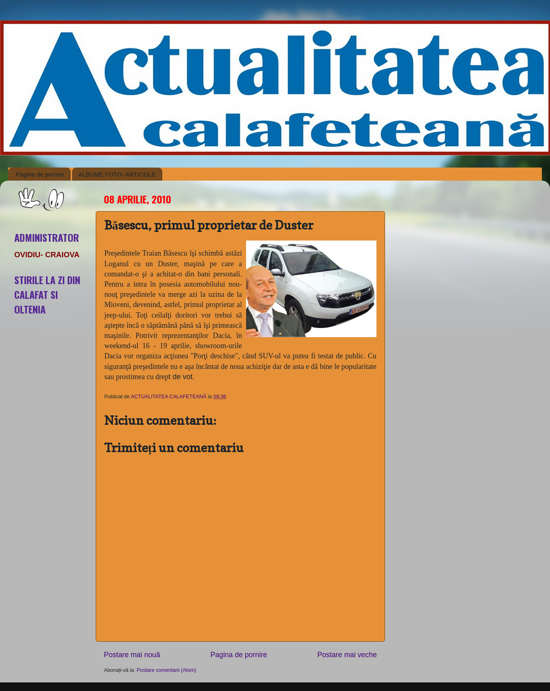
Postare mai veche (347, 655)
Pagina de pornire (40, 174)
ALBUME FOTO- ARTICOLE (117, 174)
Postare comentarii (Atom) (166, 670)
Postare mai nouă (132, 655)
